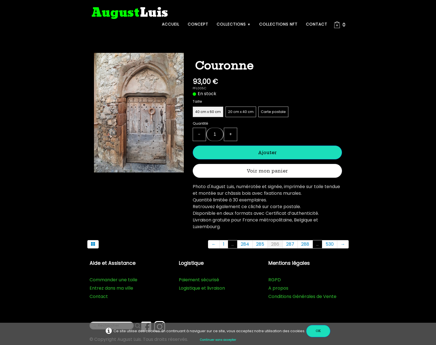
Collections (234, 24)
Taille (197, 101)
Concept (198, 24)
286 (275, 244)
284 (245, 244)
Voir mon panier (267, 171)
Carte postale (273, 111)
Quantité (200, 123)
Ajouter (267, 152)
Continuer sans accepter (218, 340)
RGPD (274, 280)
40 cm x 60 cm (208, 111)
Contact (316, 24)
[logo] (129, 13)
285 (260, 244)
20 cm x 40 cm (241, 111)
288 (305, 244)
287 (290, 244)
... (232, 244)
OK (318, 331)
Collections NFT (278, 24)
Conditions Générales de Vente (302, 296)
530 (330, 244)
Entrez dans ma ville (111, 288)
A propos (278, 288)
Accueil (170, 24)
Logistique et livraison (202, 288)
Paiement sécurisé (199, 280)
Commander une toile (113, 280)
